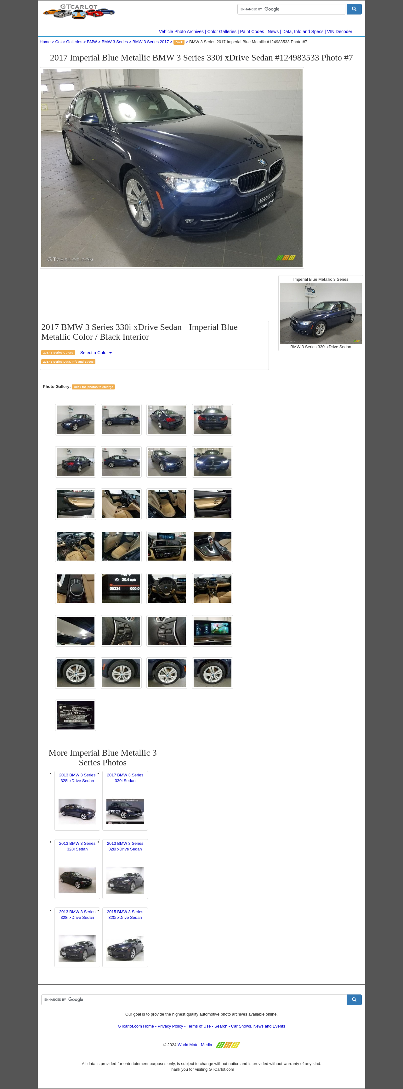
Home (45, 41)
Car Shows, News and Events (258, 1026)
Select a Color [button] (96, 352)
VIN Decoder (339, 31)
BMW (92, 41)
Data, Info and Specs (303, 31)
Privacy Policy (170, 1026)
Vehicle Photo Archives (181, 31)
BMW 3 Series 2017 (151, 41)
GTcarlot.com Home (136, 1026)
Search (220, 1026)
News (273, 31)
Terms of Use (199, 1026)
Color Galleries (222, 31)
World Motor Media (195, 1044)
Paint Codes (252, 31)
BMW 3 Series (115, 41)
